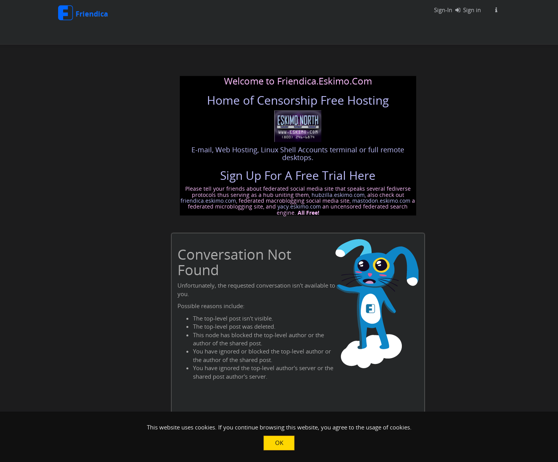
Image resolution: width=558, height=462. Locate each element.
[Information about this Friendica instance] (496, 9)
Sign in (466, 10)
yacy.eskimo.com (299, 206)
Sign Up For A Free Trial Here (297, 175)
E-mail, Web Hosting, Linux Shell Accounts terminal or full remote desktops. (297, 153)
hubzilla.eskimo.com (338, 194)
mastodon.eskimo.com (381, 200)
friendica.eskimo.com (208, 200)
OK (279, 442)
